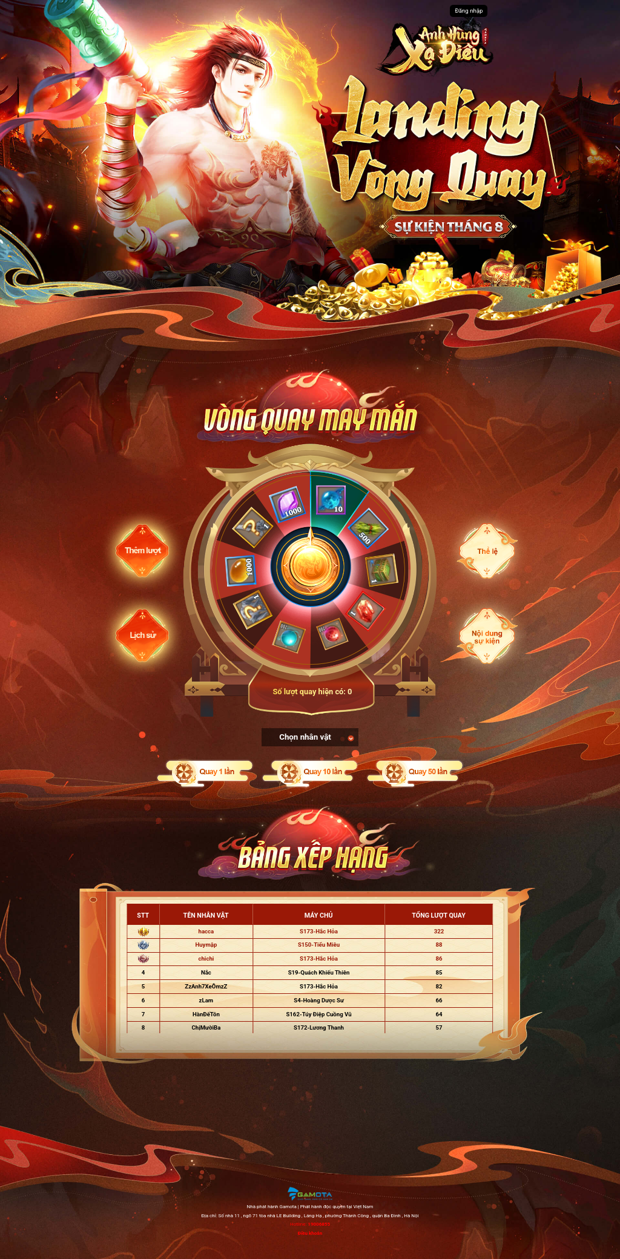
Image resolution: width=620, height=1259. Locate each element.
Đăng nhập (469, 10)
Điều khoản (310, 1233)
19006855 (319, 1224)
